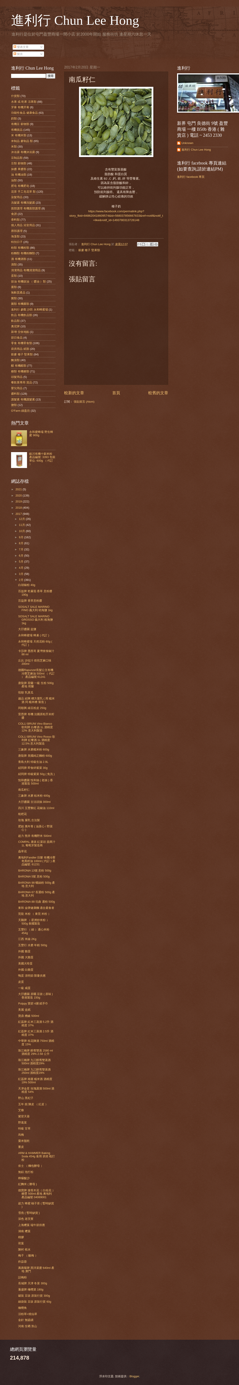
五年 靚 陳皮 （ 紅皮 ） (33, 1104)
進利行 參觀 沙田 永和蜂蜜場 (29, 309)
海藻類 (15, 236)
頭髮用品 (17, 377)
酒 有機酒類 (18, 259)
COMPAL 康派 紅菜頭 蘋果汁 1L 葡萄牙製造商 (36, 843)
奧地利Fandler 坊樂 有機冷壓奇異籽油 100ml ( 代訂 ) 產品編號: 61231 (36, 861)
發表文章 (21, 47)
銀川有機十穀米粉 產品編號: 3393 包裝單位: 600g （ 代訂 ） (42, 459)
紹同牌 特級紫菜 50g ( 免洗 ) (36, 774)
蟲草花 (22, 851)
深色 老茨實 (25, 1218)
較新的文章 (74, 393)
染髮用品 (17, 197)
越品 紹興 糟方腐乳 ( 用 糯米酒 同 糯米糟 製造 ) (36, 700)
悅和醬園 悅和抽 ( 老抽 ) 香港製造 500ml (35, 782)
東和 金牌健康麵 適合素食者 (36, 907)
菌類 (14, 298)
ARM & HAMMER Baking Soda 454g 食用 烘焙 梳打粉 (36, 1156)
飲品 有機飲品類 (21, 315)
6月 (21, 555)
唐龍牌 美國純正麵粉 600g (35, 755)
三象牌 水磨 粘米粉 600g (34, 795)
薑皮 (21, 1146)
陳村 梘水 (24, 1249)
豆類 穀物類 (18, 163)
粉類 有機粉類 (20, 247)
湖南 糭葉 (24, 1231)
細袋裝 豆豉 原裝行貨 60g (34, 1301)
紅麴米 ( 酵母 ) (27, 1184)
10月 (22, 531)
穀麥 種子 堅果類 (89, 250)
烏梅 (21, 1134)
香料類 (15, 219)
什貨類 (15, 96)
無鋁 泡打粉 (25, 1172)
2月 (21, 580)
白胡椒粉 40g (26, 585)
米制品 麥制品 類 (22, 141)
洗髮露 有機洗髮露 (23, 202)
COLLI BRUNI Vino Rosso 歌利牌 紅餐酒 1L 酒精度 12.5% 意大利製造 (36, 740)
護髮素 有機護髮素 (23, 399)
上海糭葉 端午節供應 (31, 1225)
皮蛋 (21, 981)
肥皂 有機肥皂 (20, 186)
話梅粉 (22, 1277)
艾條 (21, 1110)
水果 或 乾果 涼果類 (24, 101)
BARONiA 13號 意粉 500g (34, 870)
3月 (21, 574)
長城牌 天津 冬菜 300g (32, 1283)
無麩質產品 (18, 292)
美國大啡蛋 (25, 963)
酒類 (14, 264)
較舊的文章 (158, 393)
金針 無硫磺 (25, 1320)
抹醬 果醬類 (18, 169)
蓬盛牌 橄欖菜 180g (30, 1289)
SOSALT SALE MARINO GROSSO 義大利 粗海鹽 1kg (35, 620)
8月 (21, 543)
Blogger (134, 1376)
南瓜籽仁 (24, 789)
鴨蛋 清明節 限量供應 (32, 975)
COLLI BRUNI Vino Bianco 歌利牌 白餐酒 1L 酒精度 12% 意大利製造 (35, 727)
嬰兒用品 (17, 388)
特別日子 (17, 242)
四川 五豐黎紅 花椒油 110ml (36, 808)
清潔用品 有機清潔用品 (26, 270)
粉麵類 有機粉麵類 (23, 253)
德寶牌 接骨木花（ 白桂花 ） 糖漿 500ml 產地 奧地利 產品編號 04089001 (36, 1194)
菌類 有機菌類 (20, 303)
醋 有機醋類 (18, 365)
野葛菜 (22, 1122)
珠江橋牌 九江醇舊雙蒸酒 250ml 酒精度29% (34, 1071)
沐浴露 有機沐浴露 (23, 152)
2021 (19, 489)
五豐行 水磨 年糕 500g (32, 945)
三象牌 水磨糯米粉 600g (33, 749)
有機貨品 (17, 129)
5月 (21, 561)
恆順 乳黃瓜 (25, 692)
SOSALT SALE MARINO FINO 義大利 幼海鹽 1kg (35, 608)
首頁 (116, 393)
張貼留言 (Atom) (84, 401)
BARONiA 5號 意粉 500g (34, 876)
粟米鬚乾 (24, 1140)
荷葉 (21, 1243)
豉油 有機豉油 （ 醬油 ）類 (28, 281)
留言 (18, 54)
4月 (21, 567)
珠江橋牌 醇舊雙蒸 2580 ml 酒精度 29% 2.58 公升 (35, 1052)
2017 (19, 513)
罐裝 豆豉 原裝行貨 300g (34, 1295)
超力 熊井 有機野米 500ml (34, 835)
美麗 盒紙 (24, 1009)
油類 (14, 180)
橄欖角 (22, 1307)
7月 (21, 549)
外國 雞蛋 (24, 951)
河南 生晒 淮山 (27, 1326)
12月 (22, 519)
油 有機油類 (18, 174)
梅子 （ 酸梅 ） (28, 1255)
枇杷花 (22, 814)
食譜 (14, 214)
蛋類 (14, 275)
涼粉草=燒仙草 (27, 1314)
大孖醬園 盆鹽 (27, 629)
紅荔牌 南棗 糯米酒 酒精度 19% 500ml (35, 1080)
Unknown (187, 143)
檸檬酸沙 (24, 1178)
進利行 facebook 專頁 (190, 176)
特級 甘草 (24, 1128)
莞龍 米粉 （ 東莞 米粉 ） (34, 913)
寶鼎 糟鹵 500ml (28, 1015)
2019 (19, 501)
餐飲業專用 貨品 (21, 382)
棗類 (14, 287)
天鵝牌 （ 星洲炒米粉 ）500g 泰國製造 (33, 921)
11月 (22, 525)
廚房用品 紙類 (20, 349)
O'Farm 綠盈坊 (20, 410)
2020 (19, 495)
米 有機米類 (18, 135)
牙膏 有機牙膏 (20, 107)
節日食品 (17, 337)
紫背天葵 (24, 1116)
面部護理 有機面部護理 (26, 208)
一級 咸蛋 (24, 988)
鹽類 (14, 405)
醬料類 (15, 393)
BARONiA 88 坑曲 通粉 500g (36, 901)
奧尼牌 (15, 326)
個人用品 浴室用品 (23, 225)
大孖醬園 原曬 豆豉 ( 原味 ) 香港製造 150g (35, 995)
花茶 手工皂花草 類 (23, 191)
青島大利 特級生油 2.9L (33, 762)
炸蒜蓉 (22, 1261)
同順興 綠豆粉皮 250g (32, 708)
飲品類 (15, 320)
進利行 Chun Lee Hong (75, 20)
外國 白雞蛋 (25, 969)
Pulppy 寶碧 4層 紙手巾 (33, 1003)
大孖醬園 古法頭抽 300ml (34, 801)
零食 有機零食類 (21, 343)
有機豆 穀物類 (20, 124)
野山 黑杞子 (25, 1098)
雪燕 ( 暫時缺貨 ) (29, 1212)
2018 (19, 507)
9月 (21, 537)
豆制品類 (17, 157)
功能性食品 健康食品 (24, 112)
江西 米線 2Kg (27, 939)
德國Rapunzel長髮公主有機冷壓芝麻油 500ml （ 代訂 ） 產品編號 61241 (36, 673)
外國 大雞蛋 (25, 957)
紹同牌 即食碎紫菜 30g (33, 767)
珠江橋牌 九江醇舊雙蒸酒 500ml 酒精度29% (34, 1061)
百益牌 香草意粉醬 (30, 600)
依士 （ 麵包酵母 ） (31, 1165)
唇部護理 (17, 231)
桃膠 (21, 1237)
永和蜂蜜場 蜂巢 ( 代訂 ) (33, 635)
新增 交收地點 (20, 331)
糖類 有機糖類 (20, 371)
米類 (14, 146)
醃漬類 (15, 360)
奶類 (14, 118)
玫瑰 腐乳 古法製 (29, 820)
